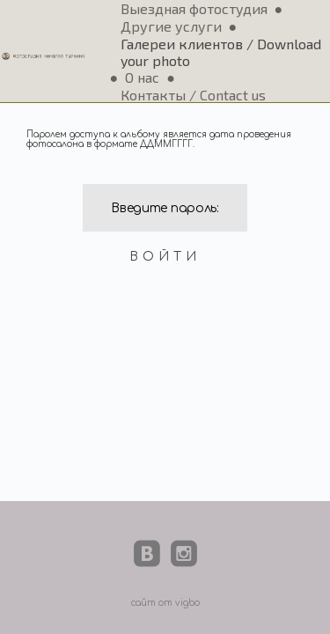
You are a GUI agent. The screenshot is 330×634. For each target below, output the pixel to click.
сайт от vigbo (165, 603)
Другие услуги (171, 26)
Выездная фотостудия (194, 8)
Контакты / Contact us (193, 94)
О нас (142, 77)
